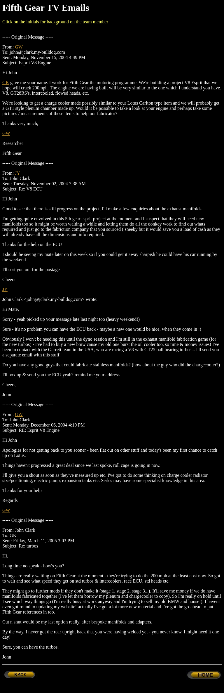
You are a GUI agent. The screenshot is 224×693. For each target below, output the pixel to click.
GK (5, 82)
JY (17, 173)
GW (19, 46)
